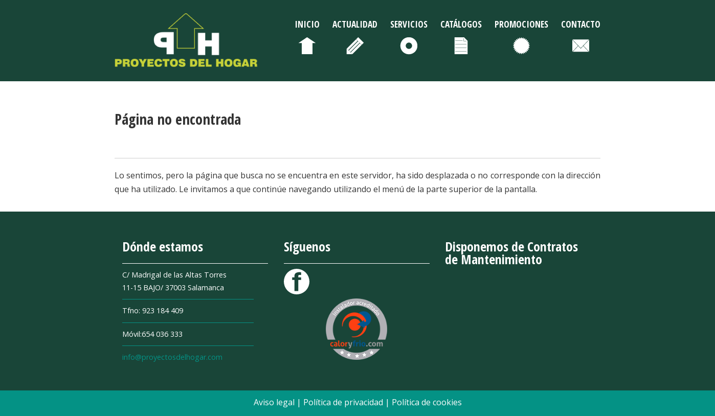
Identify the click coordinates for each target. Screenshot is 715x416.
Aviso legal (275, 402)
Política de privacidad (344, 402)
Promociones (521, 24)
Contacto (580, 24)
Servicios (409, 24)
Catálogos (461, 24)
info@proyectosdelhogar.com (172, 357)
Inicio (307, 24)
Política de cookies (427, 402)
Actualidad (354, 24)
